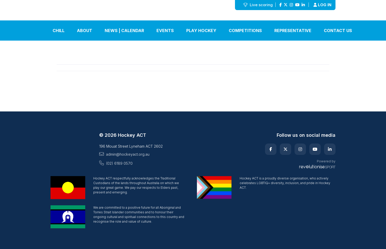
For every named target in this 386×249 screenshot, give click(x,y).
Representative (292, 30)
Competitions (245, 30)
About (84, 30)
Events (165, 30)
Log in (322, 4)
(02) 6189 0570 (116, 163)
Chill (59, 30)
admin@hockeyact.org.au (124, 154)
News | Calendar (124, 30)
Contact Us (338, 30)
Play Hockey (201, 30)
